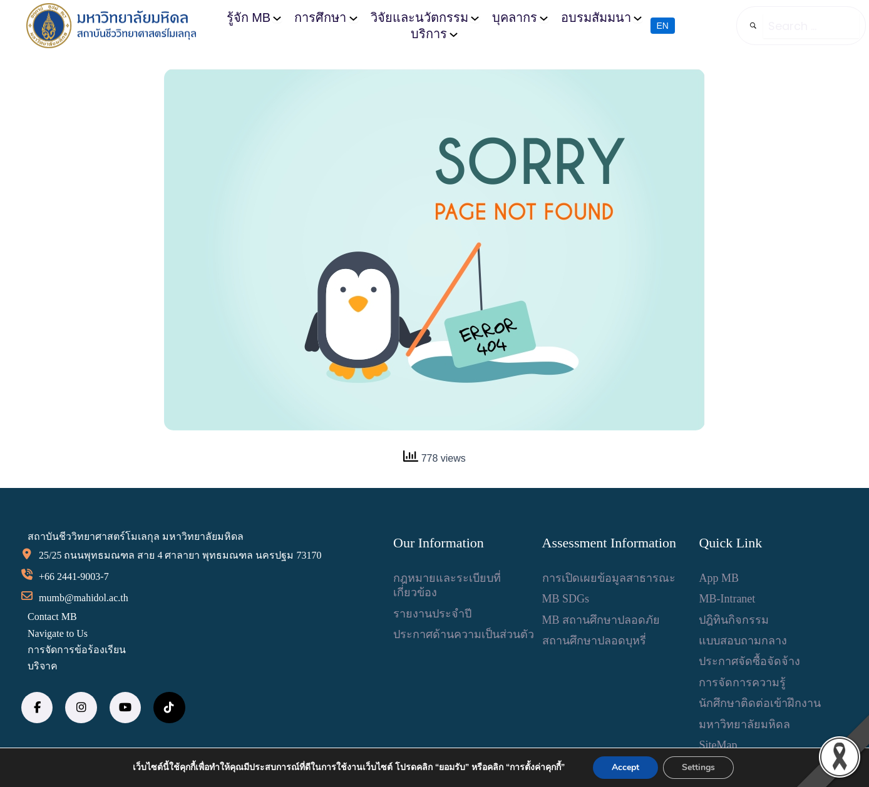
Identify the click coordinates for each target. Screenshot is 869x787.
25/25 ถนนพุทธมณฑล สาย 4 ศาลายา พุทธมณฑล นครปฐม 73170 (180, 555)
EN (663, 26)
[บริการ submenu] (453, 34)
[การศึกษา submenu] (353, 18)
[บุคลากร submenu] (543, 18)
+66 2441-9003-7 (74, 576)
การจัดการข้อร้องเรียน (77, 649)
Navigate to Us (58, 633)
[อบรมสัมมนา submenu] (637, 18)
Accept (625, 767)
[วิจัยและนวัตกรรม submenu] (475, 18)
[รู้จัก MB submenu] (277, 18)
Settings (698, 767)
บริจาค (43, 666)
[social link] (37, 707)
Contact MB (52, 616)
